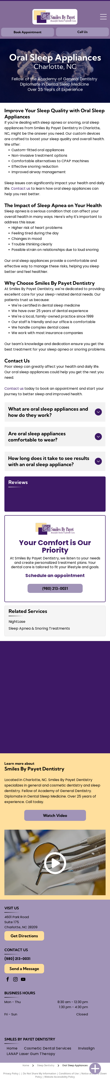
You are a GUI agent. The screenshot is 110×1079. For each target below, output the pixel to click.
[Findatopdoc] (31, 668)
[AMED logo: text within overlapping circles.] (79, 721)
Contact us (20, 188)
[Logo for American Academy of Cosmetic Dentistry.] (31, 721)
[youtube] (23, 964)
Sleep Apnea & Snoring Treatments (39, 612)
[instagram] (15, 964)
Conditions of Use (69, 1057)
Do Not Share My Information (39, 1057)
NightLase (17, 605)
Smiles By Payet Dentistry (29, 1023)
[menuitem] (12, 1032)
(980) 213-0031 (17, 943)
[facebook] (7, 964)
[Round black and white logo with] (79, 668)
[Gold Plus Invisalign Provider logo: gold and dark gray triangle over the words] (31, 695)
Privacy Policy (11, 1057)
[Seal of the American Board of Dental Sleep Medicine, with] (79, 642)
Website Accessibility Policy (59, 1060)
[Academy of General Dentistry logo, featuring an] (79, 695)
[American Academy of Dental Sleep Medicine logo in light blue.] (31, 642)
